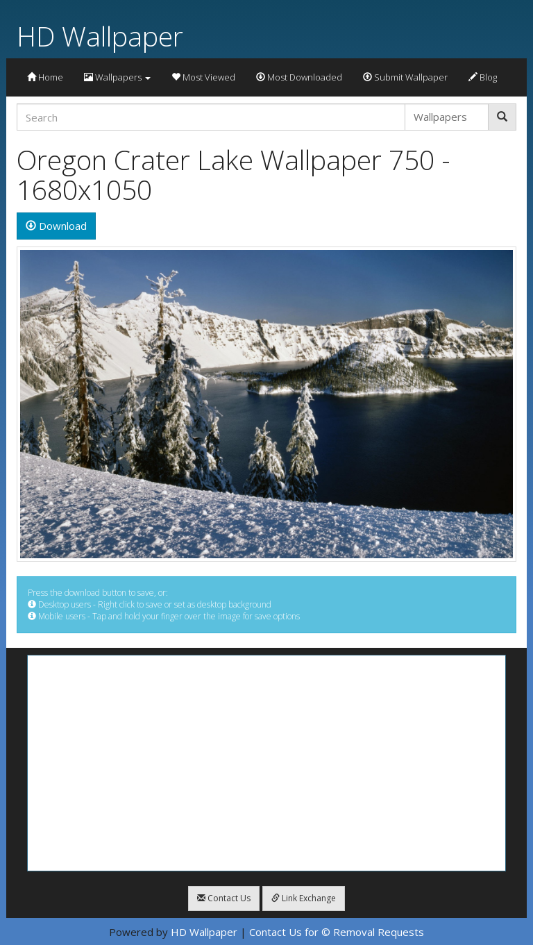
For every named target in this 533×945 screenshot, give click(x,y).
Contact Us (224, 898)
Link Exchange (303, 898)
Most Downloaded (299, 77)
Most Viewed (203, 77)
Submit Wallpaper (405, 77)
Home (45, 77)
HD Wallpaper (100, 35)
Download (56, 226)
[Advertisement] (266, 763)
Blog (482, 77)
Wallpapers (117, 77)
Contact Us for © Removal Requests (336, 932)
